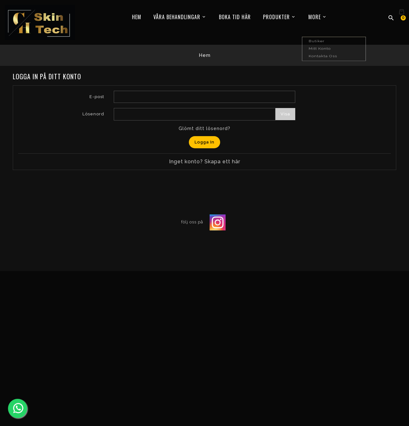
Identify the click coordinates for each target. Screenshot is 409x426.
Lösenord (93, 114)
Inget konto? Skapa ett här (204, 162)
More (314, 17)
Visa (285, 114)
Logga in (204, 142)
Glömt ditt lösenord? (204, 128)
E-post (96, 96)
